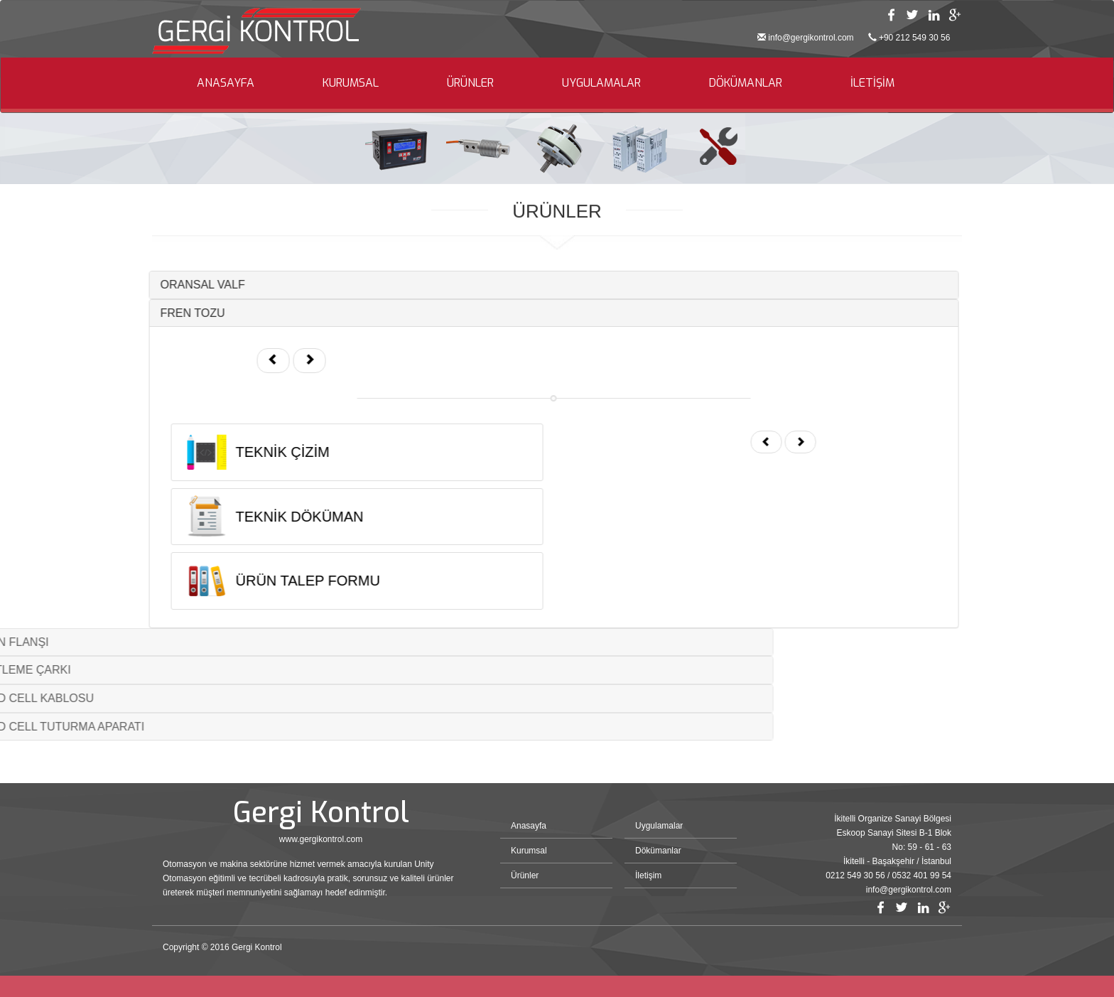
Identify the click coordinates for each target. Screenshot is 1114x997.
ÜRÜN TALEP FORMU (283, 580)
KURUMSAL (351, 82)
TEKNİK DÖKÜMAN (275, 516)
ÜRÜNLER (470, 82)
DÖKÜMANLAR (745, 82)
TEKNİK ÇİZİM (258, 452)
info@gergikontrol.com (810, 38)
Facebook (891, 15)
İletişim (648, 875)
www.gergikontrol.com (320, 839)
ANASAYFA (225, 82)
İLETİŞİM (872, 82)
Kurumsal (529, 851)
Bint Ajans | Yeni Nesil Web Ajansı (927, 950)
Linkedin (933, 15)
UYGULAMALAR (601, 82)
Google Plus (955, 15)
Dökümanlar (658, 851)
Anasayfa (528, 826)
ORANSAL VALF (178, 285)
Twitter (912, 15)
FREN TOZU (168, 313)
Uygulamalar (659, 826)
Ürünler (525, 875)
